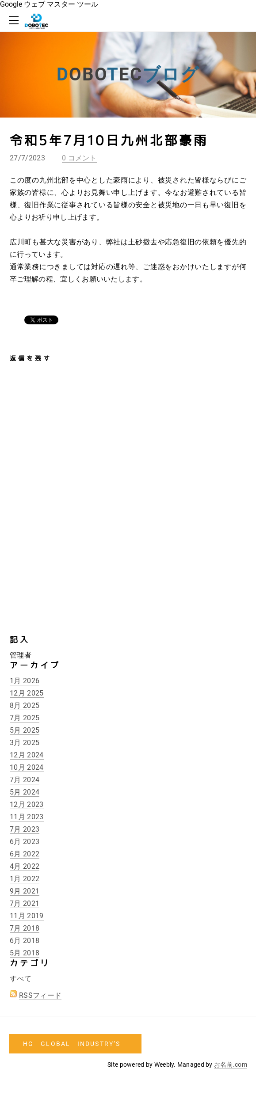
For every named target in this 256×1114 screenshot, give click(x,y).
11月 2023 (27, 817)
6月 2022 (24, 854)
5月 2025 (24, 730)
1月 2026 (24, 681)
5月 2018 (24, 953)
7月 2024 (24, 780)
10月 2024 (27, 767)
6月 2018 (24, 940)
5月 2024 (24, 792)
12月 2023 (27, 804)
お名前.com (230, 1064)
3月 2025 (24, 742)
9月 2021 (24, 891)
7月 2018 (24, 928)
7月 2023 (24, 829)
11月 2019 (27, 916)
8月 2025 (24, 705)
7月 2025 (24, 718)
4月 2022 (24, 866)
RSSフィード (40, 995)
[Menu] (15, 20)
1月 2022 (24, 878)
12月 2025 (27, 693)
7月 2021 (24, 903)
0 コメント (79, 158)
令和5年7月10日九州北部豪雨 (109, 141)
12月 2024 (27, 755)
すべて (20, 978)
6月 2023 (24, 841)
